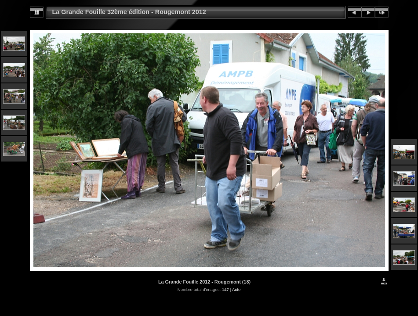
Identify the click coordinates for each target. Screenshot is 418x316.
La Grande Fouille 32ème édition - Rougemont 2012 (129, 11)
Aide (236, 289)
